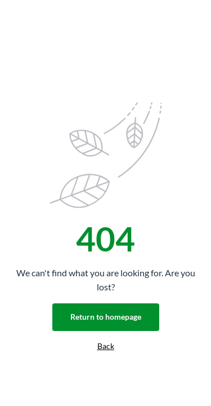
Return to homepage (105, 316)
